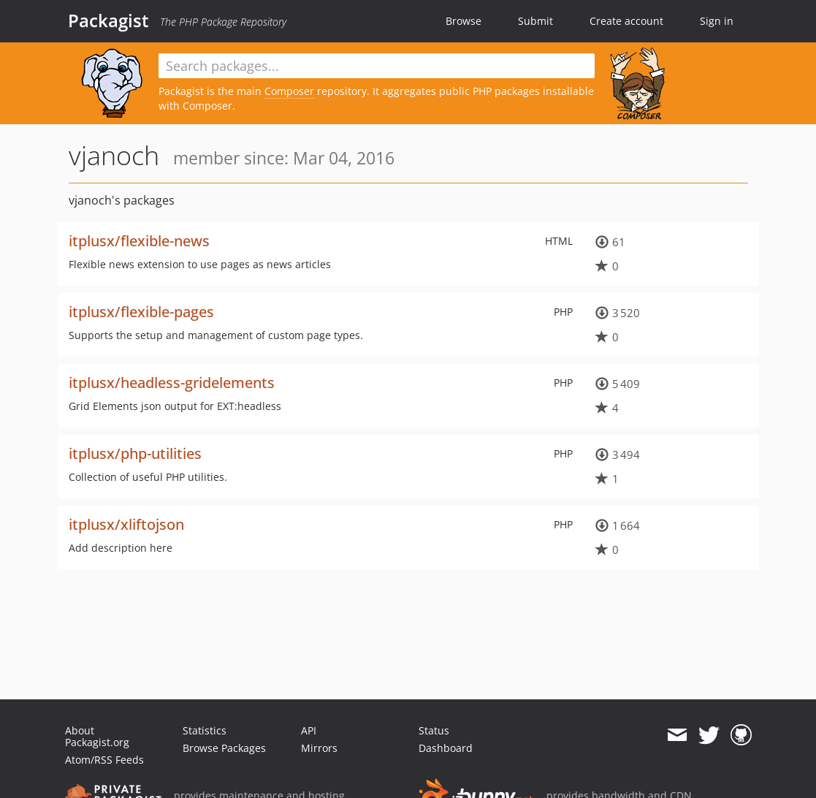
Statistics (204, 730)
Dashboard (446, 748)
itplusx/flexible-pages (141, 312)
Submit (535, 21)
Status (434, 730)
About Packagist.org (97, 736)
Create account (626, 21)
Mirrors (319, 748)
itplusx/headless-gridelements (172, 382)
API (308, 730)
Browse (463, 21)
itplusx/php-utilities (135, 453)
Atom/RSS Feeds (104, 760)
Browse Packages (224, 748)
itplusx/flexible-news (139, 241)
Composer (289, 91)
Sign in (716, 21)
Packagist (108, 20)
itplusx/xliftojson (126, 524)
